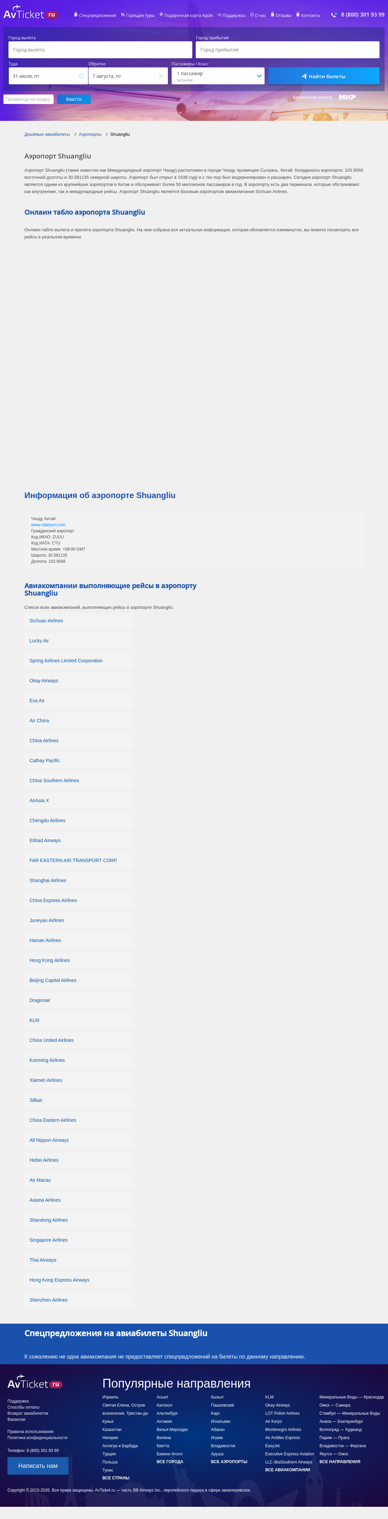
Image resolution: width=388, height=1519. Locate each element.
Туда (13, 64)
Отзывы (283, 15)
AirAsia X (39, 800)
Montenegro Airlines (283, 1429)
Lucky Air (39, 640)
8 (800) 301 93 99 (363, 14)
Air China (39, 720)
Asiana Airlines (45, 1200)
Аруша (217, 1454)
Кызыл (217, 1397)
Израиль (110, 1397)
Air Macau (40, 1180)
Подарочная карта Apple (188, 15)
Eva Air (37, 700)
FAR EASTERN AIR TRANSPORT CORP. (74, 860)
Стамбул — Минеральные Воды (349, 1413)
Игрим (217, 1437)
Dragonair (40, 1000)
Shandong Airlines (49, 1220)
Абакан (218, 1429)
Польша (110, 1462)
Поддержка (234, 15)
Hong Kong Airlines (50, 960)
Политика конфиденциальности (37, 1437)
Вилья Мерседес (172, 1429)
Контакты (310, 15)
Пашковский (222, 1405)
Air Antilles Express (282, 1437)
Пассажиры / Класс (190, 64)
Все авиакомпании (287, 1470)
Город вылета (22, 38)
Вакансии (16, 1419)
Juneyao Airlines (47, 920)
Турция (109, 1454)
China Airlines (44, 740)
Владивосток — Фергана (342, 1445)
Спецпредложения (97, 15)
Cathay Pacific (45, 760)
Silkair (36, 1100)
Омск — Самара (334, 1405)
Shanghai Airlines (48, 880)
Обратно (97, 64)
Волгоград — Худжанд (340, 1429)
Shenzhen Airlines (48, 1300)
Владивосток (223, 1445)
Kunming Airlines (47, 1060)
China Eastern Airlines (53, 1120)
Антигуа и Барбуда (120, 1445)
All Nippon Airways (49, 1140)
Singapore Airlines (49, 1240)
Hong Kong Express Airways (60, 1280)
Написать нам (38, 1465)
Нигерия (110, 1437)
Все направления (339, 1461)
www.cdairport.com (48, 524)
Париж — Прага (334, 1437)
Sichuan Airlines (46, 620)
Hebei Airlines (44, 1160)
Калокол (164, 1405)
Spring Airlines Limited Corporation (66, 660)
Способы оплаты (23, 1407)
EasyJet (272, 1445)
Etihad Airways (45, 840)
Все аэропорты (229, 1461)
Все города (170, 1461)
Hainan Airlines (45, 940)
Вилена (164, 1437)
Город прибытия (212, 38)
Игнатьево (220, 1421)
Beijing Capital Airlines (53, 980)
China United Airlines (52, 1040)
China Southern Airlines (54, 780)
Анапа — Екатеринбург (341, 1421)
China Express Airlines (53, 900)
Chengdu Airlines (47, 820)
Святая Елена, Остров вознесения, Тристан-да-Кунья (125, 1413)
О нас (260, 15)
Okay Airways (44, 680)
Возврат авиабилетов (27, 1413)
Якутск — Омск (333, 1454)
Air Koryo (273, 1421)
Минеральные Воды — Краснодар (351, 1397)
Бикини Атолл (170, 1454)
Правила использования (30, 1431)
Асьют (163, 1397)
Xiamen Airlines (46, 1080)
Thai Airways (43, 1260)
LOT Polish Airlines (282, 1413)
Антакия (164, 1421)
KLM (34, 1020)
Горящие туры (140, 15)
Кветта (163, 1445)
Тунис (107, 1470)
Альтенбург (167, 1413)
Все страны (116, 1478)
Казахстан (111, 1429)
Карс (215, 1413)
